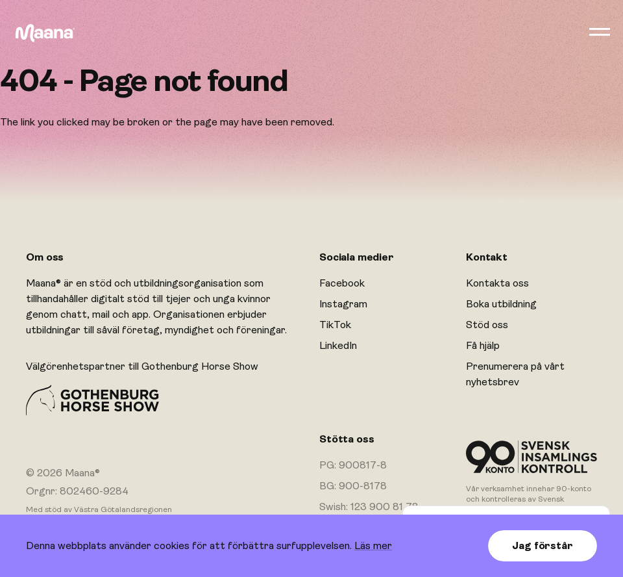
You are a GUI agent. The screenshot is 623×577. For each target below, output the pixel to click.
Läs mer (373, 546)
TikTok (335, 325)
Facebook (342, 283)
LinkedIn (338, 346)
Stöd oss (487, 325)
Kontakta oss (497, 283)
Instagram (343, 304)
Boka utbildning (501, 304)
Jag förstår (542, 546)
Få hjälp (483, 346)
